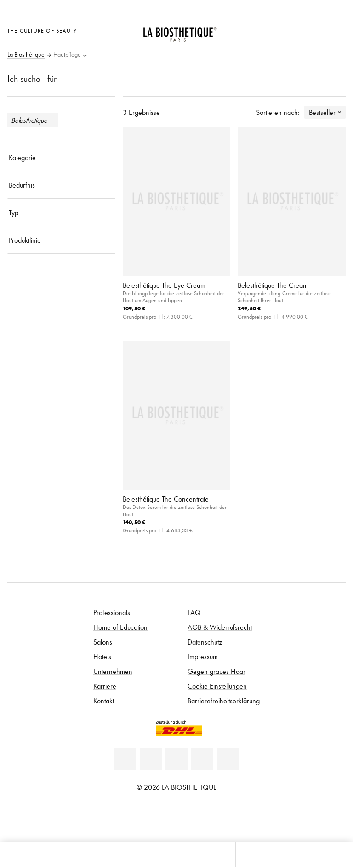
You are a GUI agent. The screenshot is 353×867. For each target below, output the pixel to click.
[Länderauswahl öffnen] (290, 29)
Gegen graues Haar (216, 671)
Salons (102, 641)
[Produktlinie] (61, 240)
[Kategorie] (61, 157)
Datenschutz (205, 641)
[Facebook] (151, 759)
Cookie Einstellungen (217, 685)
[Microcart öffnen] (336, 29)
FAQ (194, 612)
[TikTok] (228, 759)
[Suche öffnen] (294, 854)
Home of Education (120, 627)
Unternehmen (112, 671)
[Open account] (313, 29)
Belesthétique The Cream (273, 285)
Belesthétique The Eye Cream (164, 285)
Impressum (203, 656)
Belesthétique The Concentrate (166, 498)
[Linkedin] (125, 759)
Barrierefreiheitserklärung (224, 700)
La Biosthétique (26, 54)
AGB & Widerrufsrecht (220, 627)
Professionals (111, 612)
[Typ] (61, 212)
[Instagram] (202, 759)
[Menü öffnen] (176, 854)
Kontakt (103, 700)
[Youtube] (176, 759)
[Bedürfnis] (61, 185)
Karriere (104, 685)
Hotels (102, 656)
